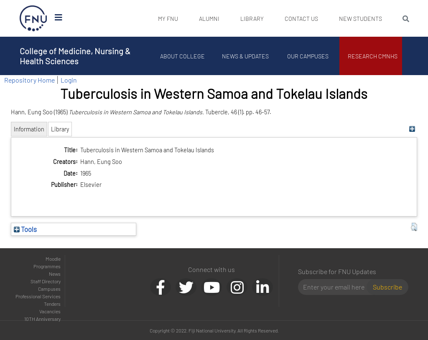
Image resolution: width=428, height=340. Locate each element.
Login (69, 80)
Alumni (209, 18)
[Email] (336, 287)
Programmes (47, 266)
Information (29, 129)
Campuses (49, 289)
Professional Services (38, 296)
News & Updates (245, 56)
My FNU (168, 18)
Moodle (53, 259)
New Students (360, 18)
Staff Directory (46, 281)
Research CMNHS (373, 56)
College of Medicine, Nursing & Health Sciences (75, 56)
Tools (25, 229)
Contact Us (301, 18)
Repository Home (29, 80)
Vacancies (50, 311)
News (55, 274)
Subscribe (387, 287)
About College (182, 56)
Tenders (52, 304)
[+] (412, 129)
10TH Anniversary (42, 319)
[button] (414, 227)
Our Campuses (308, 56)
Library (252, 18)
